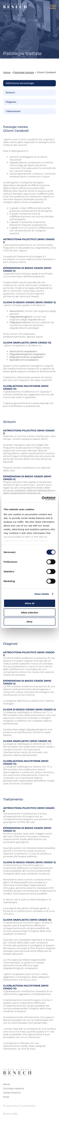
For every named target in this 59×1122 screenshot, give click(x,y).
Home (6, 72)
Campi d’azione (12, 1092)
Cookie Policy (28, 1105)
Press (6, 1096)
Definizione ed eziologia (20, 83)
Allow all (29, 603)
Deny (29, 621)
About (6, 1084)
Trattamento (13, 111)
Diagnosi (11, 102)
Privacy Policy (10, 1105)
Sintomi (10, 92)
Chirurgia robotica (13, 1088)
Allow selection (29, 612)
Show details (41, 593)
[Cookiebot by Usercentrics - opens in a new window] (42, 498)
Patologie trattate (23, 72)
